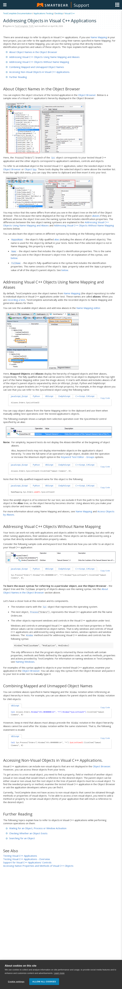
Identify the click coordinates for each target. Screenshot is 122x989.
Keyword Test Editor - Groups (77, 457)
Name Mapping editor (88, 308)
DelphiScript (64, 396)
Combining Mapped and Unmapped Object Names (35, 67)
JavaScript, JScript (19, 396)
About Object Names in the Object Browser (31, 52)
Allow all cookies (44, 984)
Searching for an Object (20, 838)
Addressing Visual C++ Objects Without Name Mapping (37, 61)
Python (36, 396)
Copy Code (105, 398)
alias (56, 239)
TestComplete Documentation (17, 13)
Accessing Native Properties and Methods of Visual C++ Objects (38, 865)
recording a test (16, 299)
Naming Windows (25, 661)
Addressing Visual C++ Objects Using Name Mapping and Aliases (43, 57)
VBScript (49, 396)
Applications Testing (43, 13)
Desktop (59, 13)
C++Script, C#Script (84, 396)
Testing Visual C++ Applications (20, 855)
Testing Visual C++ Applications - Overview (26, 859)
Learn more (59, 975)
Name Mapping (99, 37)
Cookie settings (16, 984)
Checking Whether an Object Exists (26, 833)
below (14, 258)
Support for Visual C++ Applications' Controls (27, 862)
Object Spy (30, 169)
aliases (96, 215)
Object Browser (87, 95)
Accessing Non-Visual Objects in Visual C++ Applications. (38, 71)
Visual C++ (70, 13)
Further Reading (16, 77)
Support (81, 5)
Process (34, 612)
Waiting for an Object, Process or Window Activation (36, 828)
